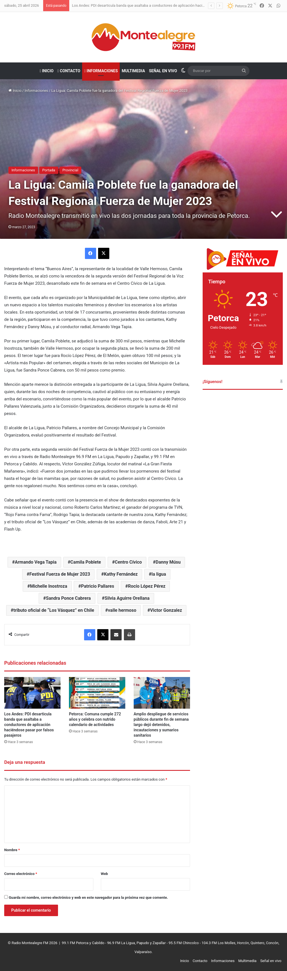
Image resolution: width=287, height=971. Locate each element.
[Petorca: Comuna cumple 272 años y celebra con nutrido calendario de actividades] (97, 693)
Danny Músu (168, 562)
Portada (48, 170)
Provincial (70, 170)
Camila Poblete (85, 562)
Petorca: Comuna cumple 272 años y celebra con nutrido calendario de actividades (95, 719)
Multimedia (133, 71)
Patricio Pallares (97, 586)
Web (104, 874)
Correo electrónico (20, 874)
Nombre (12, 850)
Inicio (47, 71)
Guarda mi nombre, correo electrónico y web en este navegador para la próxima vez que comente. (88, 897)
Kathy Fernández (121, 574)
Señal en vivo (163, 71)
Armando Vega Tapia (36, 562)
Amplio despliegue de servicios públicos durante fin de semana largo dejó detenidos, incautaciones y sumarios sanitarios (161, 724)
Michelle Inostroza (48, 586)
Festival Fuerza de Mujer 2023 (59, 574)
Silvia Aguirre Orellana (127, 598)
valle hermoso (122, 610)
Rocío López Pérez (146, 586)
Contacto (68, 71)
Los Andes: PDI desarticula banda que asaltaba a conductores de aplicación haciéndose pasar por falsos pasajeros (165, 5)
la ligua (158, 574)
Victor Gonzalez (166, 610)
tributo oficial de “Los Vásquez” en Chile (53, 610)
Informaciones (101, 71)
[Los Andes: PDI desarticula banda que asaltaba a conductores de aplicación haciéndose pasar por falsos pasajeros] (32, 693)
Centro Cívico (128, 562)
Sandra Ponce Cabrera (68, 598)
